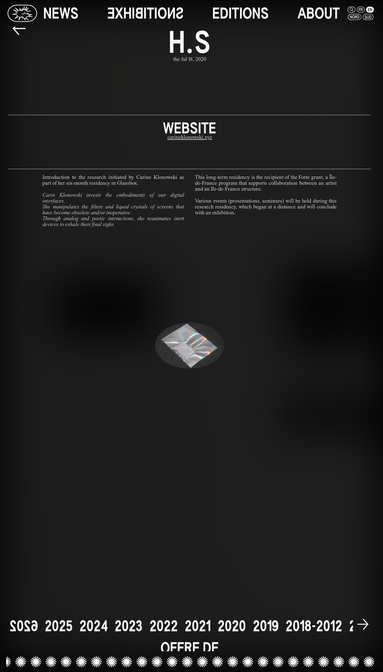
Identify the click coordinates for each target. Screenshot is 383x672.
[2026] (24, 626)
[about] (319, 13)
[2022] (163, 626)
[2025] (59, 626)
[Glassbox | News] (22, 13)
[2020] (232, 626)
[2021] (198, 626)
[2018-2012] (314, 626)
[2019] (266, 626)
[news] (60, 13)
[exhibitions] (145, 13)
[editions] (240, 13)
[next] (363, 625)
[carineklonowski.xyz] (189, 138)
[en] (370, 9)
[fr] (360, 9)
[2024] (93, 626)
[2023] (129, 626)
